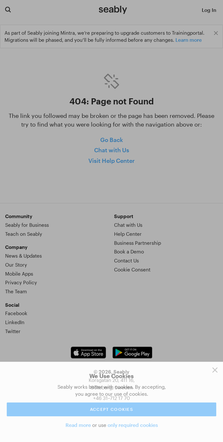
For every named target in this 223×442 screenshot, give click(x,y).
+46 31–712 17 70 (111, 398)
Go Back (111, 139)
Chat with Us (111, 150)
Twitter (13, 331)
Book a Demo (129, 251)
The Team (16, 291)
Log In (209, 10)
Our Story (16, 265)
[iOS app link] (88, 352)
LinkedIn (14, 322)
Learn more (188, 40)
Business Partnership (137, 243)
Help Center (128, 234)
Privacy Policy (21, 282)
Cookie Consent (132, 269)
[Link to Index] (112, 9)
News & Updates (23, 256)
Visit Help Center (111, 160)
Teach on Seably (23, 234)
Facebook (16, 313)
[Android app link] (132, 352)
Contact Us (126, 260)
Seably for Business (27, 225)
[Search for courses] (8, 9)
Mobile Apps (19, 274)
